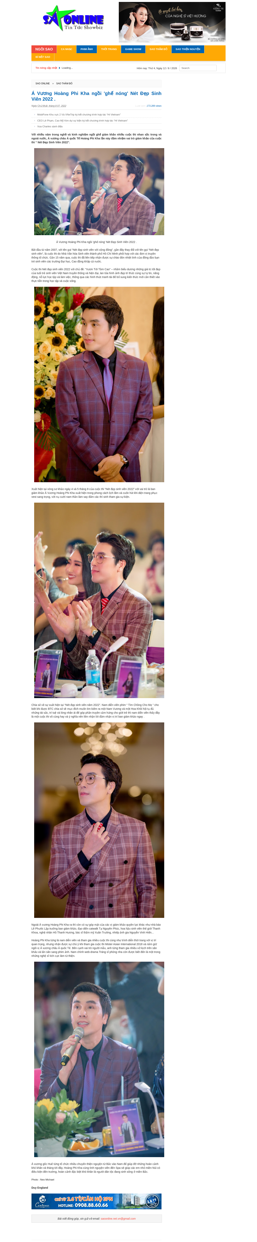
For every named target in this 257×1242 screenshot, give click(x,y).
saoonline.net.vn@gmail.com (118, 1218)
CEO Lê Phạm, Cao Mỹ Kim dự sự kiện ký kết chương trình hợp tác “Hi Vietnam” (82, 120)
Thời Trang (109, 49)
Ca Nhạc (66, 49)
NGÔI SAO (44, 49)
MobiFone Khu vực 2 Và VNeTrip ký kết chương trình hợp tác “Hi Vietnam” (79, 114)
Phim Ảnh (87, 49)
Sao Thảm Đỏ (158, 49)
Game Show (133, 49)
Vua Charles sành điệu (50, 126)
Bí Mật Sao (43, 56)
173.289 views (154, 106)
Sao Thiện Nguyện (188, 49)
